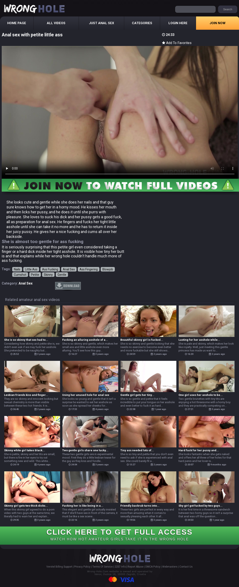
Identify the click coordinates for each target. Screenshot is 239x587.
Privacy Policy (82, 566)
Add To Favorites (177, 43)
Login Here (177, 23)
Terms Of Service (102, 566)
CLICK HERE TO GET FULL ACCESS (119, 534)
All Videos (56, 23)
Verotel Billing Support (59, 566)
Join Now (217, 23)
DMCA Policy (152, 566)
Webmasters (169, 566)
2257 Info (120, 566)
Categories (142, 23)
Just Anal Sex (101, 23)
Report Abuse (135, 566)
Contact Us (186, 566)
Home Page (16, 23)
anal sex (25, 283)
